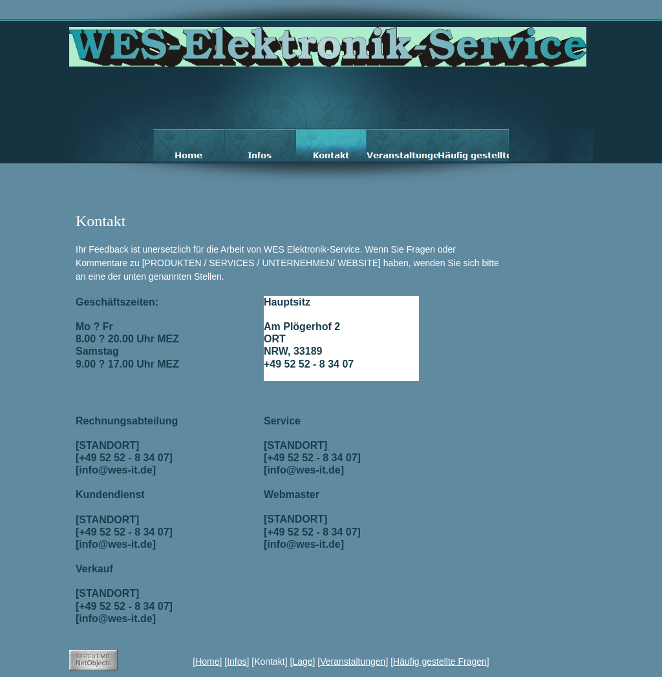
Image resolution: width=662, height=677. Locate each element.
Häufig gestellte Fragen (440, 661)
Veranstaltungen (352, 661)
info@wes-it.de (296, 375)
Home (207, 661)
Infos (236, 661)
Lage (302, 661)
